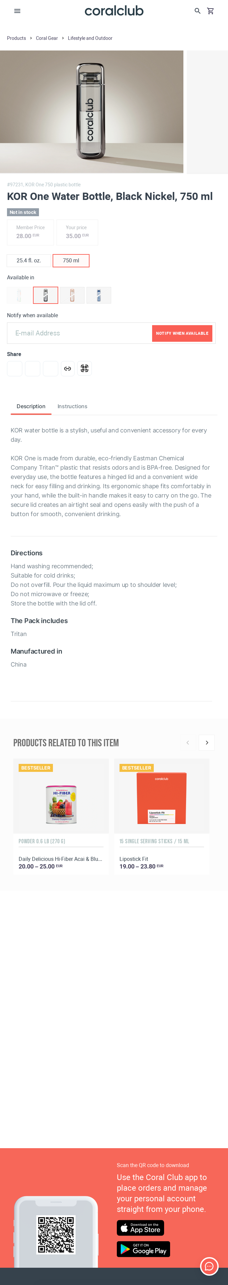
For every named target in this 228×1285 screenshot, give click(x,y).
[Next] (207, 743)
